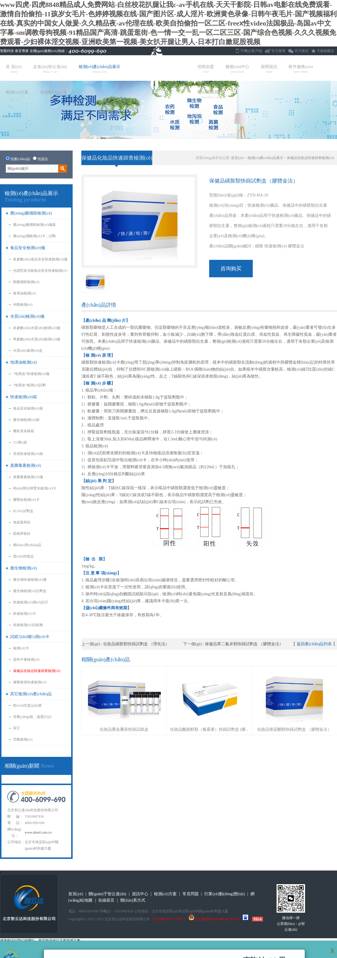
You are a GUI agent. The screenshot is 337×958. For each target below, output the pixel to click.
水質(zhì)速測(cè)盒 (27, 350)
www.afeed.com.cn (38, 832)
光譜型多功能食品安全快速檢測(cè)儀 (40, 272)
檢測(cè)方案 (17, 94)
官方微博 (278, 51)
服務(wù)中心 (237, 69)
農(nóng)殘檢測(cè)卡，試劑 (34, 236)
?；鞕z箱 (20, 442)
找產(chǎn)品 (20, 159)
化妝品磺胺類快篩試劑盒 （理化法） (136, 644)
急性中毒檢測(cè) (26, 659)
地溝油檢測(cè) (23, 362)
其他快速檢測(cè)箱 (28, 454)
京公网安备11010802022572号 (214, 919)
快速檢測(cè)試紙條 (28, 625)
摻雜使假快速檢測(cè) (29, 682)
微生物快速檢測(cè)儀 (29, 580)
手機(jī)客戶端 (251, 51)
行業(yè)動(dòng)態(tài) (224, 894)
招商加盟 (206, 69)
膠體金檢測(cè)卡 (26, 500)
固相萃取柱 (22, 534)
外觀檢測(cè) (23, 305)
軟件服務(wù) (301, 69)
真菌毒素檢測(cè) (25, 465)
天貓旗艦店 (325, 51)
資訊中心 (140, 894)
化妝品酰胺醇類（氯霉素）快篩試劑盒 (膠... (209, 729)
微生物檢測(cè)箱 (26, 420)
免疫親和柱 (22, 522)
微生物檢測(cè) (23, 568)
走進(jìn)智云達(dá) (50, 69)
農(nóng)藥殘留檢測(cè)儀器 (34, 225)
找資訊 (42, 159)
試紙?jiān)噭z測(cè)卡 (29, 637)
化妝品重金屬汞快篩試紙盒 (124, 729)
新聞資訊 (269, 69)
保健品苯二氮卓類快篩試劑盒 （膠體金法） (244, 644)
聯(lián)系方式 (132, 900)
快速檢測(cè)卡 (24, 614)
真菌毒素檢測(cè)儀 (28, 477)
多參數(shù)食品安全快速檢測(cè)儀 (40, 259)
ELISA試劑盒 (23, 511)
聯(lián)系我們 (210, 94)
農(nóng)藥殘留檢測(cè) (31, 213)
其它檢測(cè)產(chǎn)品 (31, 694)
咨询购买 (231, 268)
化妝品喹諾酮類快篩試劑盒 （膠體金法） (294, 729)
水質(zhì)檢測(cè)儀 (27, 316)
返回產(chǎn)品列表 (314, 644)
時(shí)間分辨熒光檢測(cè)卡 (34, 488)
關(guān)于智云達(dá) (107, 894)
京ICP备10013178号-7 (168, 919)
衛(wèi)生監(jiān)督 (27, 705)
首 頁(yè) (13, 69)
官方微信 (302, 51)
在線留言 (106, 900)
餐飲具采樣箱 (23, 431)
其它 (16, 728)
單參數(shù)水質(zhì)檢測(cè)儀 (36, 339)
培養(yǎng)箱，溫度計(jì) (32, 717)
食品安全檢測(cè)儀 (27, 248)
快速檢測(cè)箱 (23, 397)
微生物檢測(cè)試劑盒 (29, 591)
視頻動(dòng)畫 (53, 94)
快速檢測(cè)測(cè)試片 (30, 602)
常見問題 (190, 894)
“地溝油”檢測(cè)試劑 (29, 385)
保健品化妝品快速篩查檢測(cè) (36, 671)
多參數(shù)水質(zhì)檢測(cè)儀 (36, 328)
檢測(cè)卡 (21, 648)
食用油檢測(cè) (24, 293)
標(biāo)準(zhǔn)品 (27, 545)
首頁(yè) (237, 158)
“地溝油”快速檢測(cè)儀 (31, 374)
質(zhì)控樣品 (23, 556)
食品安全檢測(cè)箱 (28, 408)
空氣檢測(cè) (23, 739)
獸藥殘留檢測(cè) (26, 282)
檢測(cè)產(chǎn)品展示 (99, 69)
